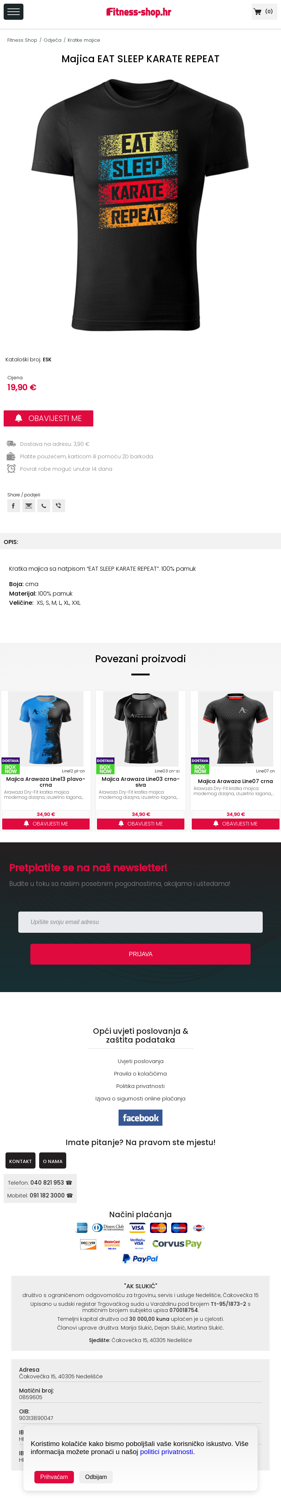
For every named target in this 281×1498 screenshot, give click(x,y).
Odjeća (52, 40)
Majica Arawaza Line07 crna (235, 781)
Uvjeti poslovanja (141, 1061)
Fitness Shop (22, 40)
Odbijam (96, 1477)
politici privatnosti (166, 1452)
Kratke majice (84, 40)
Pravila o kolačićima (140, 1073)
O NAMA (53, 1161)
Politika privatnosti (140, 1086)
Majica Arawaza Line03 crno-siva (141, 782)
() (262, 11)
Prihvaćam (54, 1477)
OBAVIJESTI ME (48, 418)
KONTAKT (20, 1161)
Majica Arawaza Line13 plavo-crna (45, 782)
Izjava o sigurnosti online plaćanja (140, 1098)
